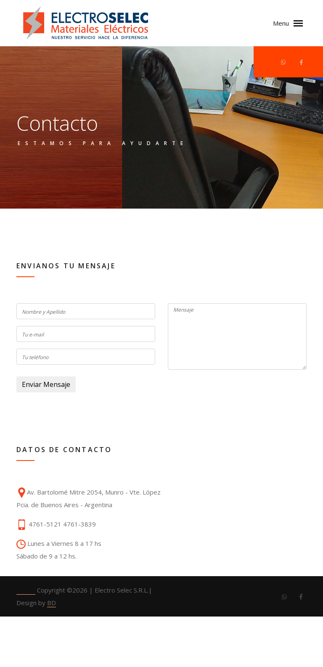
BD (51, 602)
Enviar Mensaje (46, 384)
